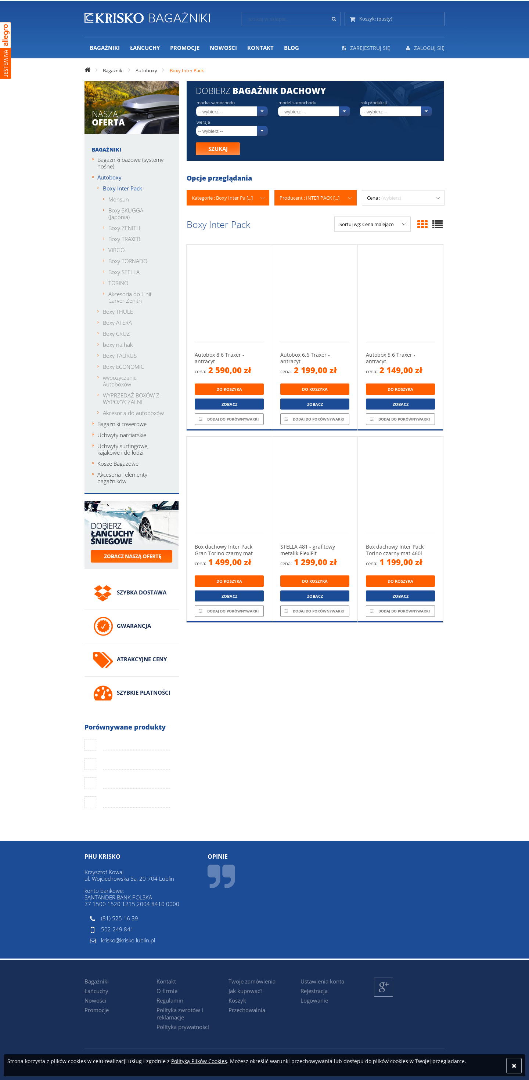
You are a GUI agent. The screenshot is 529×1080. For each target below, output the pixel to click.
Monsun (118, 199)
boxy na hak (118, 344)
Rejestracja (314, 990)
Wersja (203, 122)
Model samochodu (297, 103)
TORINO (118, 283)
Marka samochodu (216, 103)
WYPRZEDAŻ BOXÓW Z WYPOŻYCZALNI (131, 399)
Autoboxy (109, 177)
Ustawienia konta (322, 981)
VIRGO (116, 250)
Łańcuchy (96, 990)
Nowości (95, 1000)
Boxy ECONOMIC (123, 366)
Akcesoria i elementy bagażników (122, 478)
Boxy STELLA (124, 272)
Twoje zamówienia (252, 981)
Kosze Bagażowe (117, 463)
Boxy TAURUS (120, 355)
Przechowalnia (246, 1010)
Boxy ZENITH (124, 228)
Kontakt (166, 981)
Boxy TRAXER (124, 239)
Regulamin (169, 1000)
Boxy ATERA (117, 322)
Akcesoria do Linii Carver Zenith (129, 297)
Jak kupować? (245, 990)
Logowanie (314, 1000)
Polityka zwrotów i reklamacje (179, 1013)
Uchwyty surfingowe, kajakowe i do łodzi (122, 449)
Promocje (96, 1010)
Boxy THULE (118, 311)
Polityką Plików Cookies (199, 1061)
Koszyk (237, 1000)
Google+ (383, 996)
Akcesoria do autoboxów (133, 413)
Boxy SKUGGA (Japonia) (125, 214)
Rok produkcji (373, 103)
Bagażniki (106, 149)
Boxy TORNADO (127, 261)
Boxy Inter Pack (122, 188)
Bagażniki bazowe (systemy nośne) (130, 163)
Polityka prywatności (182, 1026)
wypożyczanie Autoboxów (120, 381)
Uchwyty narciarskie (121, 435)
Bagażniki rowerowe (122, 424)
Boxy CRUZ (116, 333)
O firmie (166, 990)
